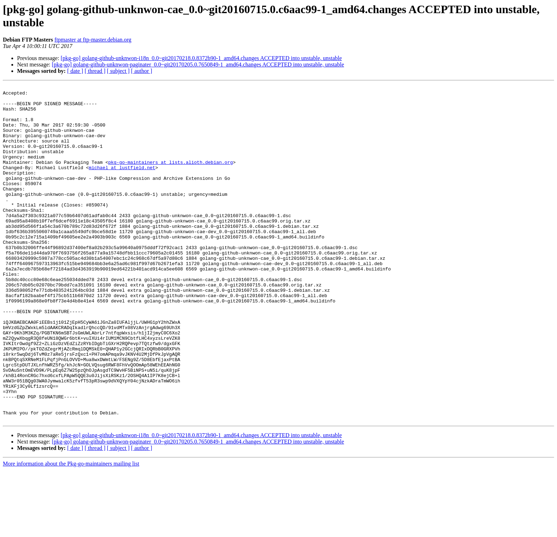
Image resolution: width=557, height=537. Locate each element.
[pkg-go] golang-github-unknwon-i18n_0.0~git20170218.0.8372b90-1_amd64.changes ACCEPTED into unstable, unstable (201, 58)
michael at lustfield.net (122, 184)
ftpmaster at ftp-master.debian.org (92, 40)
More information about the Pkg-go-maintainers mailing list (71, 531)
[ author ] (141, 71)
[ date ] (75, 71)
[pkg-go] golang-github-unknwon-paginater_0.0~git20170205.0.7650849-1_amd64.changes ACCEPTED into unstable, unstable (198, 64)
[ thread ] (95, 71)
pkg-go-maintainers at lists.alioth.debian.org (170, 178)
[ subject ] (118, 71)
